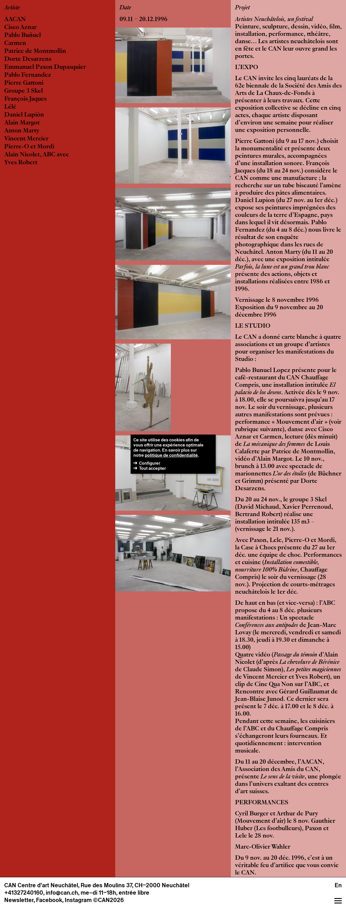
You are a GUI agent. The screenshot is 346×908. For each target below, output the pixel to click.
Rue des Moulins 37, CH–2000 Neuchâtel (135, 885)
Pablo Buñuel (22, 35)
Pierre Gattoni (23, 83)
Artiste (12, 8)
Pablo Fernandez (27, 75)
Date (125, 8)
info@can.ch (62, 893)
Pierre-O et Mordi (29, 147)
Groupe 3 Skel (23, 91)
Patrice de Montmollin (35, 51)
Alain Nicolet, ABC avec (36, 154)
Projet (242, 8)
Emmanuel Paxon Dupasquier (45, 67)
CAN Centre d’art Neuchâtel (41, 885)
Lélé (10, 107)
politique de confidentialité (171, 455)
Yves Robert (20, 162)
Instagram (78, 900)
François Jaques (25, 99)
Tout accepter (152, 468)
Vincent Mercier (26, 139)
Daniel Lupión (24, 115)
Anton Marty (21, 131)
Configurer (149, 463)
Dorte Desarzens (27, 59)
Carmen (15, 43)
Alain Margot (22, 123)
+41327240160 (23, 893)
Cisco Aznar (20, 27)
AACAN (15, 19)
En (338, 885)
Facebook (49, 900)
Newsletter (18, 900)
